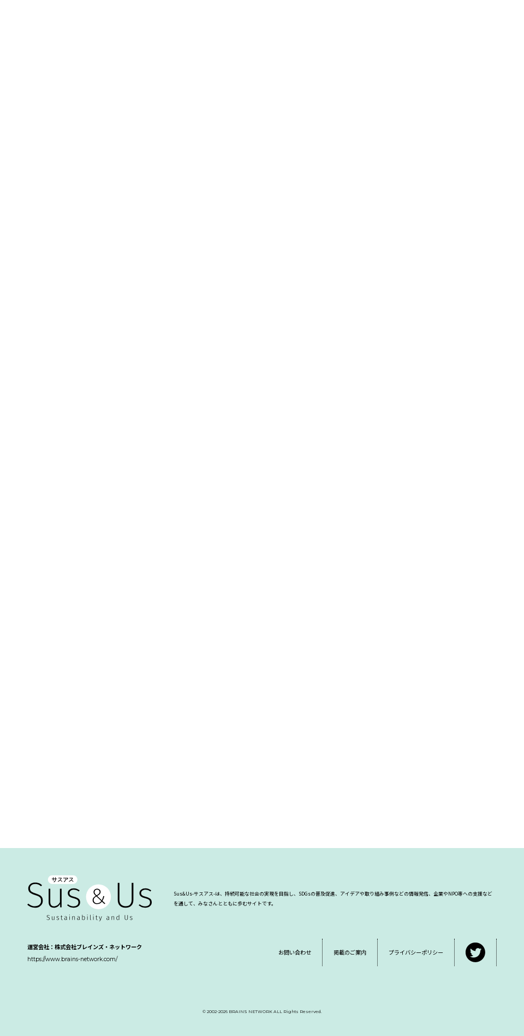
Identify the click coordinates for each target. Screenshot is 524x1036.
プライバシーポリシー (416, 952)
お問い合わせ (294, 952)
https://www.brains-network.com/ (72, 959)
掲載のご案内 (350, 952)
